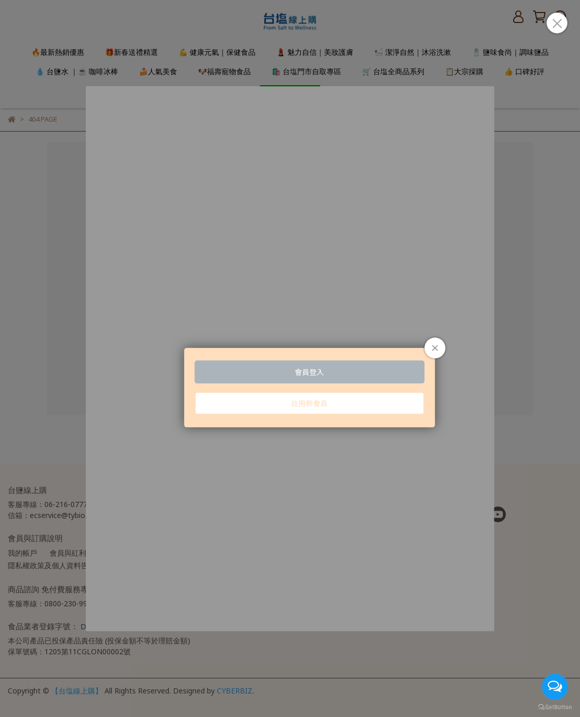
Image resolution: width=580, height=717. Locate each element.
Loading (290, 358)
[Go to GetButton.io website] (555, 706)
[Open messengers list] (555, 687)
